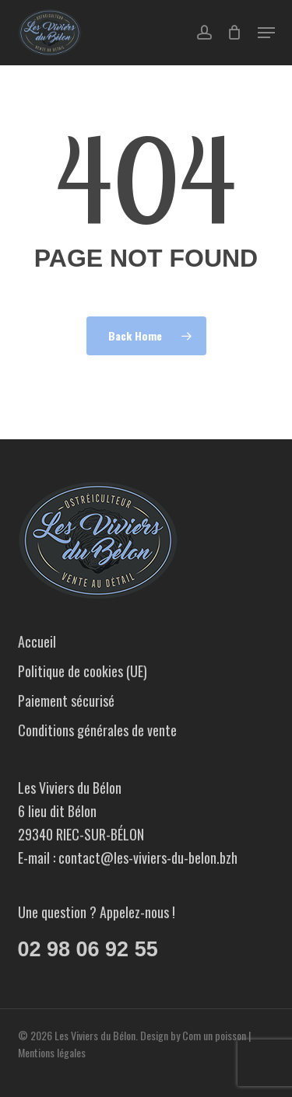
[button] (266, 32)
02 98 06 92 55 (88, 949)
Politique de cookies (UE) (82, 671)
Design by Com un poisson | (195, 1035)
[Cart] (235, 32)
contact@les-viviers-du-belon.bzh (147, 857)
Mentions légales (52, 1052)
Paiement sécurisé (66, 700)
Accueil (37, 641)
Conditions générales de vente (97, 730)
